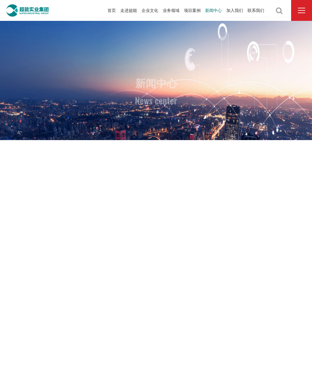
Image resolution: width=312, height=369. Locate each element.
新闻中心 (213, 10)
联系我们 (256, 10)
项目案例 (192, 10)
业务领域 (171, 10)
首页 (111, 10)
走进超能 (128, 10)
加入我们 (234, 10)
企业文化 (150, 10)
